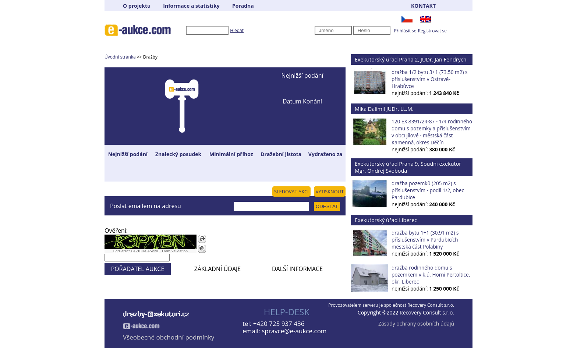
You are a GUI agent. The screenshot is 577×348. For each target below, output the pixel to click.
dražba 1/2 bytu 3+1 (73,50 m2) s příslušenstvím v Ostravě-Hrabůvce (429, 78)
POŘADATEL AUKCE (137, 269)
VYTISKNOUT (330, 191)
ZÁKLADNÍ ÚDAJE (217, 269)
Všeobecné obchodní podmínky (168, 337)
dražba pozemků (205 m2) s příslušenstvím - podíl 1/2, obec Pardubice (428, 190)
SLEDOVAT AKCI (291, 191)
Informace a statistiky (191, 5)
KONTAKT (423, 5)
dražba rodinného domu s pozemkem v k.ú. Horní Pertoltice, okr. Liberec (431, 274)
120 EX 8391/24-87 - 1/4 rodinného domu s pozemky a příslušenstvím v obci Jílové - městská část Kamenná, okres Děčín (432, 132)
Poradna (243, 5)
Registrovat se (432, 31)
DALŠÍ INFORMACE (297, 269)
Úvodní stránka (120, 57)
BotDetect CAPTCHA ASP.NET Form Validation (150, 251)
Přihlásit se (405, 31)
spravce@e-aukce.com (294, 331)
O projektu (137, 5)
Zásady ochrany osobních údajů (416, 323)
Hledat (237, 30)
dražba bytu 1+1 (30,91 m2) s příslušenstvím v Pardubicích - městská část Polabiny (426, 239)
